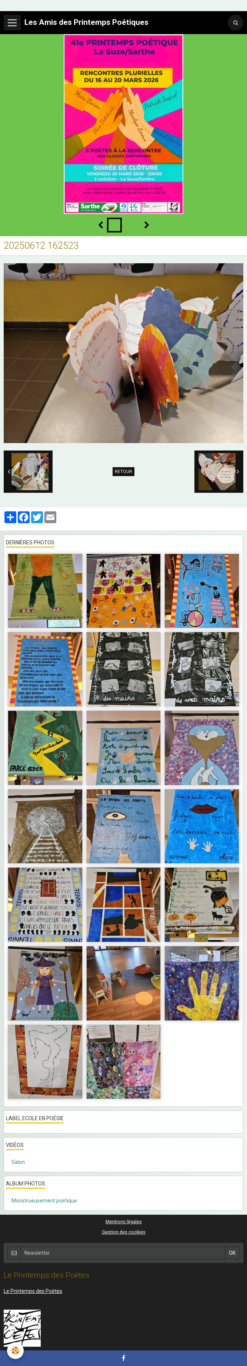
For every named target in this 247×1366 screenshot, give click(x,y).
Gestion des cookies (124, 1232)
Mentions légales (124, 1221)
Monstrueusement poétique (44, 1201)
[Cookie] (15, 1350)
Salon (18, 1162)
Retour (123, 471)
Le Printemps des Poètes (33, 1291)
